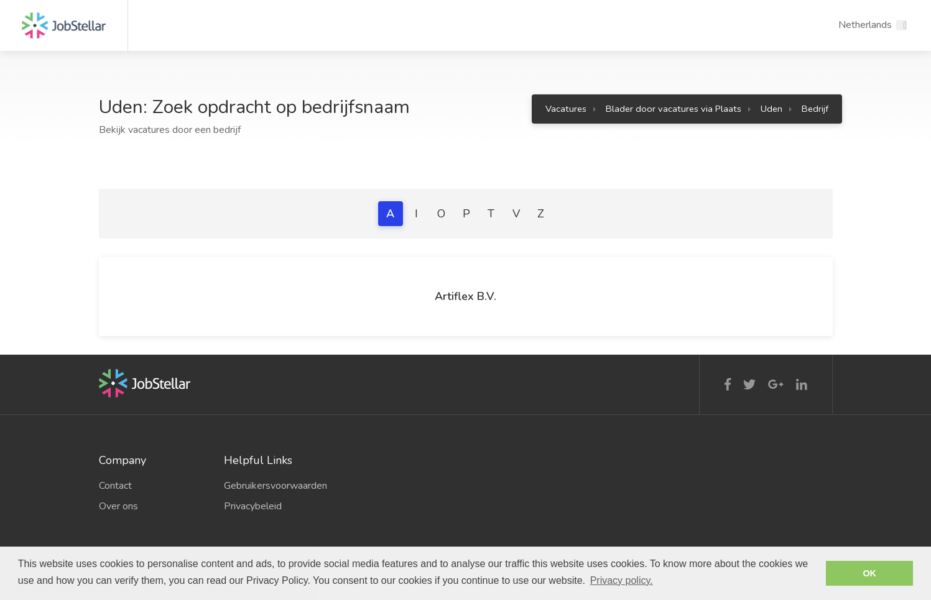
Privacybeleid (253, 506)
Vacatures (565, 108)
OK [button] (869, 573)
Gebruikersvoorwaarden (275, 486)
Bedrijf (815, 108)
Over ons (118, 506)
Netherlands (865, 25)
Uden (771, 108)
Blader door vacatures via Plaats (673, 108)
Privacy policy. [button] (621, 580)
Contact (115, 486)
